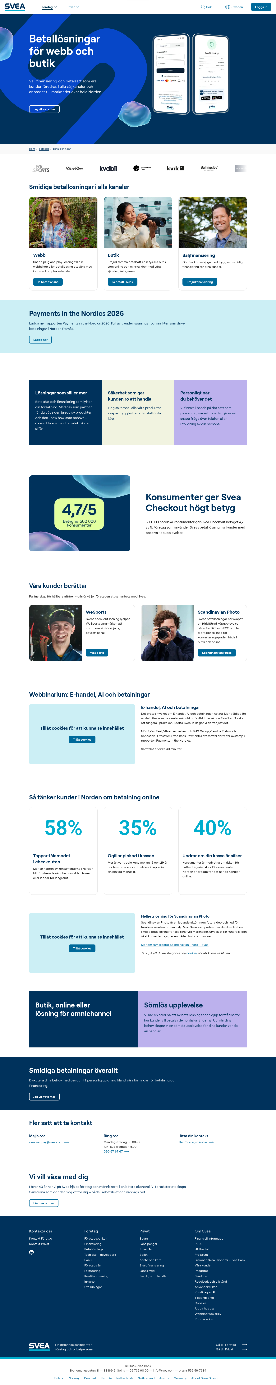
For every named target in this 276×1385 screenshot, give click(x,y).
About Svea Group (204, 1378)
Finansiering (92, 1244)
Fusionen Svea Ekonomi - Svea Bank (220, 1260)
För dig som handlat (154, 1276)
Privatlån (146, 1249)
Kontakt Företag (40, 1238)
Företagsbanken (95, 1238)
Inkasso (89, 1281)
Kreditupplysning (96, 1276)
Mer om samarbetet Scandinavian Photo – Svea (175, 945)
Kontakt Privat (39, 1244)
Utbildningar (93, 1287)
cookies (191, 953)
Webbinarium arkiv (208, 1314)
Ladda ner (40, 340)
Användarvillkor (206, 1287)
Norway (74, 1378)
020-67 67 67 (116, 1151)
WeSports (97, 653)
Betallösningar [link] (62, 148)
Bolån (144, 1254)
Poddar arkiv (204, 1319)
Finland (59, 1378)
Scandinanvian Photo (217, 653)
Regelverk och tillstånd (211, 1281)
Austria (164, 1378)
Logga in (261, 7)
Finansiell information (210, 1238)
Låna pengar (148, 1244)
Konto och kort (150, 1260)
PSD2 (198, 1244)
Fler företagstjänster (196, 1142)
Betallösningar (94, 1249)
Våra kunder (203, 1265)
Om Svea (203, 1231)
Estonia (106, 1378)
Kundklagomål (205, 1292)
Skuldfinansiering (152, 1265)
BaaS (88, 1260)
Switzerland (146, 1378)
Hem (32, 148)
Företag (44, 148)
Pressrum (201, 1254)
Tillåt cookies (82, 740)
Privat (145, 1231)
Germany (180, 1378)
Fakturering (92, 1271)
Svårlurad (201, 1276)
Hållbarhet (202, 1249)
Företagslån (92, 1265)
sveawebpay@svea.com (49, 1142)
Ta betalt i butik (122, 282)
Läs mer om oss (43, 1203)
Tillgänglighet (204, 1298)
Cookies (200, 1303)
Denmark (90, 1378)
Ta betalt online (47, 282)
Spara (144, 1238)
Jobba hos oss (204, 1308)
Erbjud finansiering (200, 282)
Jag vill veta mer (44, 109)
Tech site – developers (100, 1254)
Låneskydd (147, 1271)
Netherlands (124, 1378)
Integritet (201, 1271)
